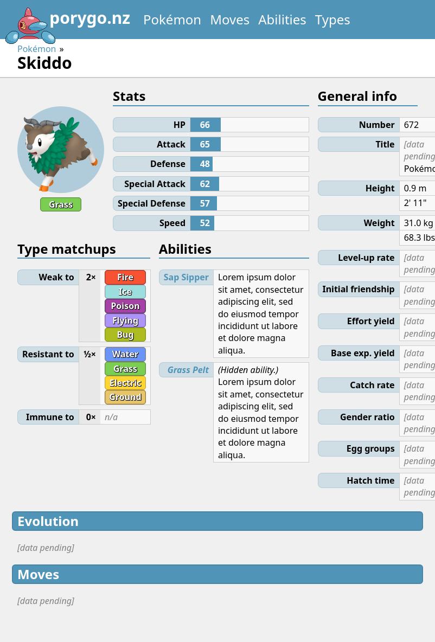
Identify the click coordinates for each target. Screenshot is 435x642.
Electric (126, 383)
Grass (61, 204)
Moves (230, 19)
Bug (125, 335)
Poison (125, 306)
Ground (125, 397)
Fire (125, 277)
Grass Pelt (188, 370)
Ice (125, 292)
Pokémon (172, 19)
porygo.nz (67, 21)
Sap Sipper (186, 277)
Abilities (282, 19)
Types (332, 19)
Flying (125, 320)
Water (125, 354)
